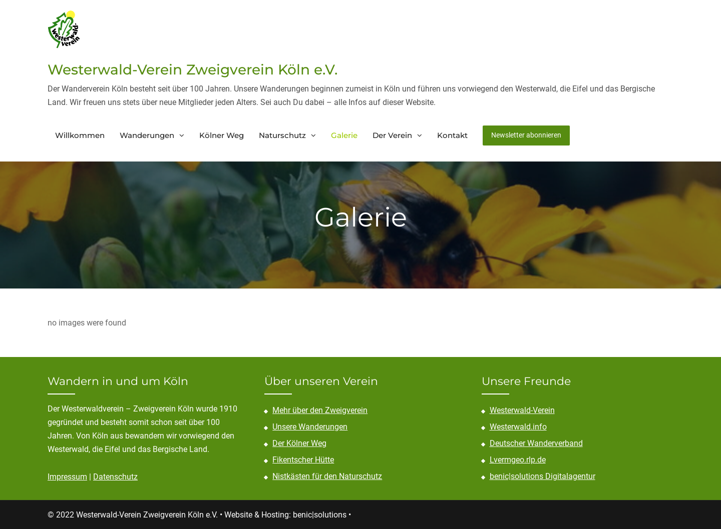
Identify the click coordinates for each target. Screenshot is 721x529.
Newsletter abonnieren (526, 135)
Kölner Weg (221, 135)
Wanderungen (147, 135)
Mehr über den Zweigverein (320, 410)
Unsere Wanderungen (309, 427)
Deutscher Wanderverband (536, 443)
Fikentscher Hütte (303, 459)
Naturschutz (282, 135)
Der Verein (392, 135)
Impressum (67, 477)
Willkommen (80, 135)
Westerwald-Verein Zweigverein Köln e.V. (192, 69)
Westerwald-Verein (522, 410)
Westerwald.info (518, 427)
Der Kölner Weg (299, 443)
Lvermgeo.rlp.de (518, 459)
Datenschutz (115, 477)
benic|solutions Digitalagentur (542, 476)
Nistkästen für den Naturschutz (327, 476)
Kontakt (452, 135)
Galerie (344, 135)
